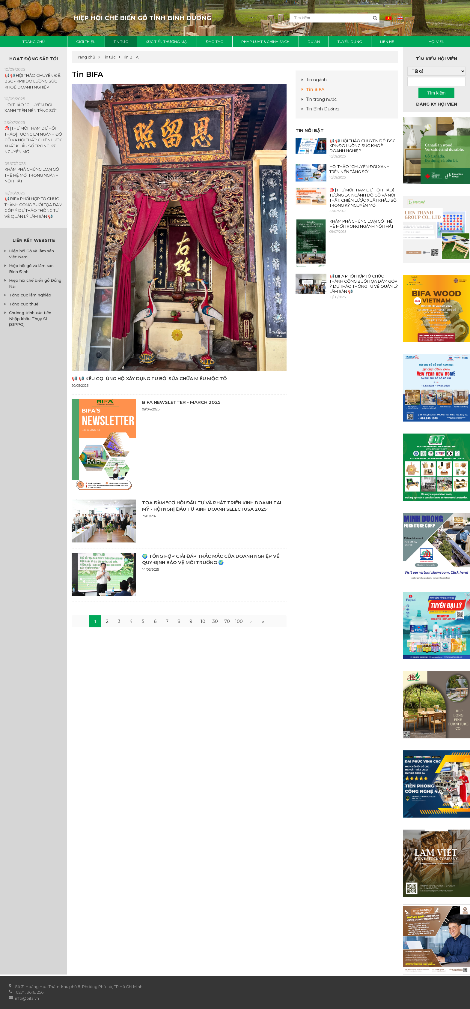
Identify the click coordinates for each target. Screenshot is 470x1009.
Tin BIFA (315, 89)
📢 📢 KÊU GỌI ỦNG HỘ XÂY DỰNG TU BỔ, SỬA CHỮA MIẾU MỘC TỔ (149, 378)
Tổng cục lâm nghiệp (30, 295)
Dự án (314, 41)
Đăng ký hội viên (436, 104)
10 (203, 621)
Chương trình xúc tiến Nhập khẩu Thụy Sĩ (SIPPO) (30, 318)
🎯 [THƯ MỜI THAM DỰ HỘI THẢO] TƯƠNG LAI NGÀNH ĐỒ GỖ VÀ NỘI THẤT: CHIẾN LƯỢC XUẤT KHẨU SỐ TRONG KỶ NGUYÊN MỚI (33, 140)
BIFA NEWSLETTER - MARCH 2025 (181, 402)
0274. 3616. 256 (29, 992)
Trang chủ (33, 41)
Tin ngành (316, 80)
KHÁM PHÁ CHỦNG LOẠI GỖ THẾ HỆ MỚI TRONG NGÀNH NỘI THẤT (31, 175)
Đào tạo (215, 41)
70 (227, 621)
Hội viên (437, 41)
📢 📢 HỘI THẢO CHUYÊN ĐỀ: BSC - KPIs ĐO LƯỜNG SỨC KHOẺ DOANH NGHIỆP (32, 81)
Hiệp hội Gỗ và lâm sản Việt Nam (31, 253)
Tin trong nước (321, 99)
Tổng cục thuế (23, 304)
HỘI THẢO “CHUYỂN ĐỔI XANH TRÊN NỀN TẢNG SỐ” (359, 169)
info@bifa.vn (27, 998)
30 (215, 621)
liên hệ (387, 41)
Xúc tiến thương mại (167, 41)
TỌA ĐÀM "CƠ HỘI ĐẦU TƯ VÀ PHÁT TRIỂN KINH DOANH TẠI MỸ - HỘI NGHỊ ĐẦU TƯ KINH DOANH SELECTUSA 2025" (211, 506)
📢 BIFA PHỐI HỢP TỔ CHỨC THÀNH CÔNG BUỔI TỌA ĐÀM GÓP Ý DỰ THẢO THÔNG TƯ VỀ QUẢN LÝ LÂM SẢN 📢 (363, 284)
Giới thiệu (86, 41)
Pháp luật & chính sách (265, 41)
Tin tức (121, 41)
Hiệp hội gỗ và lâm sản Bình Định (31, 268)
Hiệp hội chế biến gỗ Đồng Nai (35, 283)
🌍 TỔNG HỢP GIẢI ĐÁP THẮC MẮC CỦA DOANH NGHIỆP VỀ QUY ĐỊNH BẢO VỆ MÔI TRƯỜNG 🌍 (210, 559)
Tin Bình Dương (322, 109)
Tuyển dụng (350, 41)
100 (239, 621)
